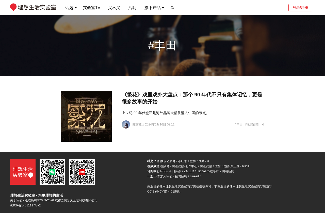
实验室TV (91, 8)
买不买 (114, 8)
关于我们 (16, 200)
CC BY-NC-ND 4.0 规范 (163, 191)
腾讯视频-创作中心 (184, 166)
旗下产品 (152, 8)
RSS (163, 171)
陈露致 (137, 124)
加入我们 (166, 176)
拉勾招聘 (181, 176)
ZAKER (189, 171)
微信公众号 (167, 161)
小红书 (182, 161)
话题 (69, 8)
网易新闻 (228, 171)
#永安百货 (252, 124)
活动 (132, 8)
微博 (193, 161)
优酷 (218, 166)
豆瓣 (201, 161)
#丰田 (239, 124)
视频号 (164, 166)
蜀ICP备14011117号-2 (25, 205)
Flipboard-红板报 (208, 171)
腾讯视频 (206, 166)
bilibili (245, 166)
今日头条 (175, 171)
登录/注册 (300, 8)
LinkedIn (195, 176)
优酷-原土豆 (231, 166)
